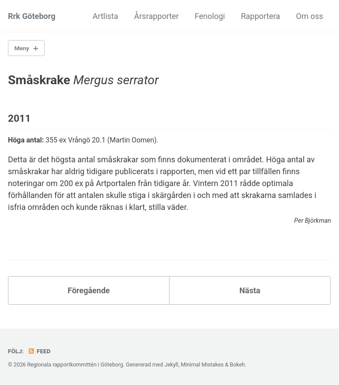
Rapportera (260, 16)
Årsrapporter (156, 16)
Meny (22, 48)
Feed (39, 351)
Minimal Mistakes (202, 365)
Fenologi (210, 16)
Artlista (105, 16)
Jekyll (171, 365)
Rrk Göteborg (31, 16)
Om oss (309, 16)
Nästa (249, 290)
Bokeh (237, 365)
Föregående (89, 290)
